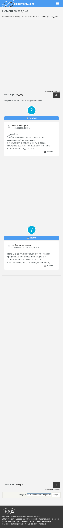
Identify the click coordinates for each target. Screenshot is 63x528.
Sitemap (36, 516)
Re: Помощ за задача (21, 245)
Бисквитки (32, 524)
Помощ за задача (19, 126)
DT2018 (33, 238)
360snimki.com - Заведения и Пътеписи (19, 519)
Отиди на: (22, 495)
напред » (56, 91)
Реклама (42, 524)
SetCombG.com (44, 519)
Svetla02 (33, 118)
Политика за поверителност (14, 524)
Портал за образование (40, 521)
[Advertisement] (31, 55)
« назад (48, 91)
